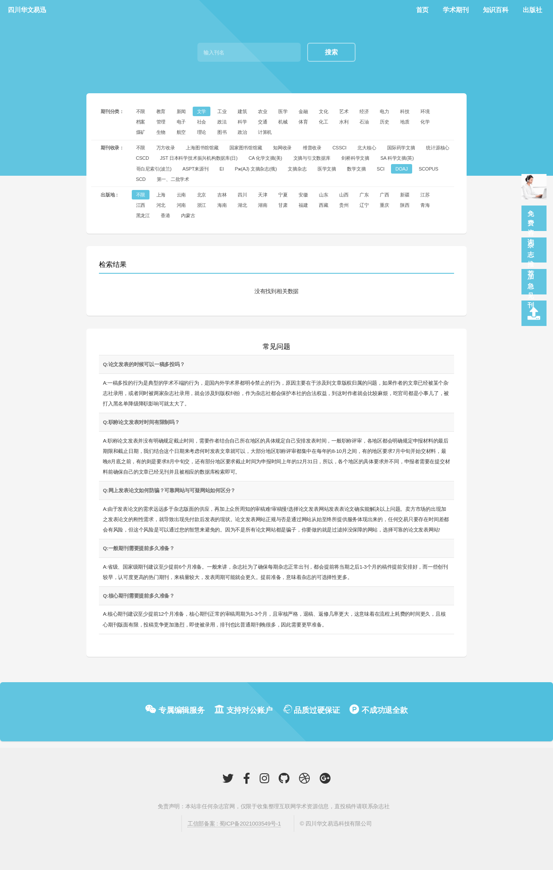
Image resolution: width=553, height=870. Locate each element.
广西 (384, 194)
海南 (222, 205)
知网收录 (282, 147)
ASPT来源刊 (195, 168)
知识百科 (496, 9)
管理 (161, 121)
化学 (425, 121)
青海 (425, 205)
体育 (303, 121)
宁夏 (283, 194)
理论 (202, 132)
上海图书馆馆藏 (202, 147)
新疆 (405, 194)
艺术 (344, 111)
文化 (323, 111)
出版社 (532, 9)
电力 (384, 111)
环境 (425, 111)
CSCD (142, 158)
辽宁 (364, 205)
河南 (181, 205)
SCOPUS (428, 168)
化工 (323, 121)
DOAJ (401, 168)
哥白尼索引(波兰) (154, 168)
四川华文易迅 (27, 9)
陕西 (405, 205)
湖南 (262, 205)
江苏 (425, 194)
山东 (323, 194)
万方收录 (165, 147)
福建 (303, 205)
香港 (165, 215)
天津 (262, 194)
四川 (242, 194)
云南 (181, 194)
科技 (405, 111)
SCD (141, 179)
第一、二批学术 (173, 179)
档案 (141, 121)
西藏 (323, 205)
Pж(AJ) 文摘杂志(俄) (256, 168)
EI (221, 168)
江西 (141, 205)
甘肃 (283, 205)
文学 (202, 111)
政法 (222, 121)
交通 (262, 121)
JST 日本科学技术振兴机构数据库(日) (198, 158)
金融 (303, 111)
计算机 (265, 132)
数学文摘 (356, 168)
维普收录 (312, 147)
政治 (242, 132)
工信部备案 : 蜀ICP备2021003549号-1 (234, 823)
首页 (422, 9)
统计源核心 (437, 147)
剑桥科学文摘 (355, 158)
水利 (344, 121)
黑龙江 (143, 215)
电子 (181, 121)
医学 (283, 111)
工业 (222, 111)
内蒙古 (188, 215)
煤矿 (141, 132)
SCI (381, 168)
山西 (344, 194)
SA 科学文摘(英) (396, 158)
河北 (161, 205)
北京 (202, 194)
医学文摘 (327, 168)
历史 (384, 121)
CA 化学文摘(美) (265, 158)
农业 (262, 111)
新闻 (181, 111)
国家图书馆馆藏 (245, 147)
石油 (364, 121)
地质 (405, 121)
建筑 (242, 111)
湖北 (242, 205)
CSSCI (339, 147)
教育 (161, 111)
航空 (181, 132)
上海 (161, 194)
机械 (283, 121)
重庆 (384, 205)
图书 (222, 132)
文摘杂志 (297, 168)
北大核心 (366, 147)
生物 (161, 132)
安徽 (303, 194)
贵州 (344, 205)
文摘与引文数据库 (312, 158)
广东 (364, 194)
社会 (202, 121)
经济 (364, 111)
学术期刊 (455, 9)
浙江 (202, 205)
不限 (141, 111)
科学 (242, 121)
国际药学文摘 (401, 147)
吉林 (222, 194)
